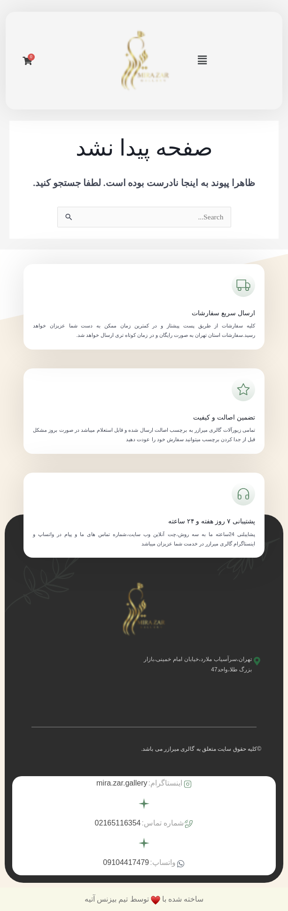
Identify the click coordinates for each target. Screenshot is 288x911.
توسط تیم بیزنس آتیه (116, 899)
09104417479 (126, 862)
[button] (202, 61)
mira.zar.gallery (121, 783)
